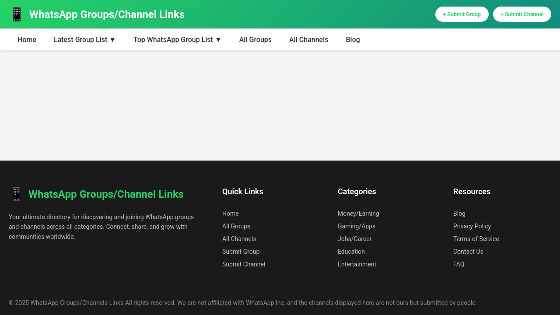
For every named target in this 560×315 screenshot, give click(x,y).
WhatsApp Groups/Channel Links (97, 16)
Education (351, 251)
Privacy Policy (472, 226)
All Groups (255, 43)
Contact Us (468, 251)
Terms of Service (476, 238)
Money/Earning (358, 213)
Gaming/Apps (356, 226)
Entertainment (357, 264)
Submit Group (240, 251)
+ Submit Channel (514, 16)
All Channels (308, 43)
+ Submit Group (438, 16)
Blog (353, 43)
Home (27, 43)
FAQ (458, 264)
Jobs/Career (355, 238)
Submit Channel (243, 264)
